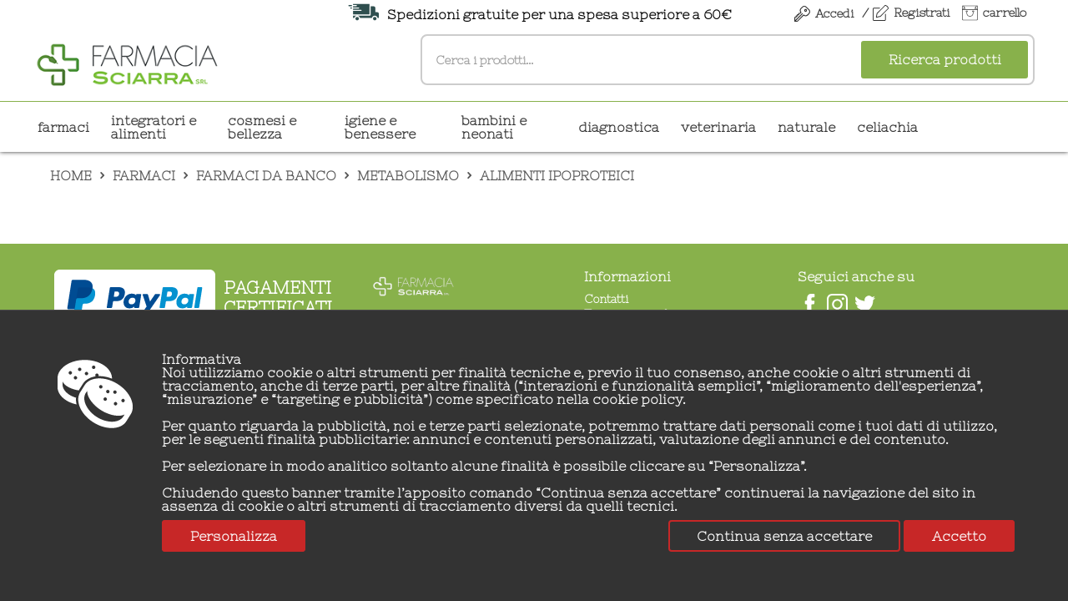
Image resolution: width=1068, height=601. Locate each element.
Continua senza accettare (784, 535)
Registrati (922, 12)
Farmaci (63, 126)
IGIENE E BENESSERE (380, 127)
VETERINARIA (718, 126)
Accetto (959, 535)
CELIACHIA (887, 126)
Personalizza (233, 535)
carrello (1004, 12)
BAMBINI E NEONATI (493, 127)
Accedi (834, 13)
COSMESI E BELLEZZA (262, 127)
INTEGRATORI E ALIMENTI (153, 127)
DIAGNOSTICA (618, 126)
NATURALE (806, 126)
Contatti (606, 299)
